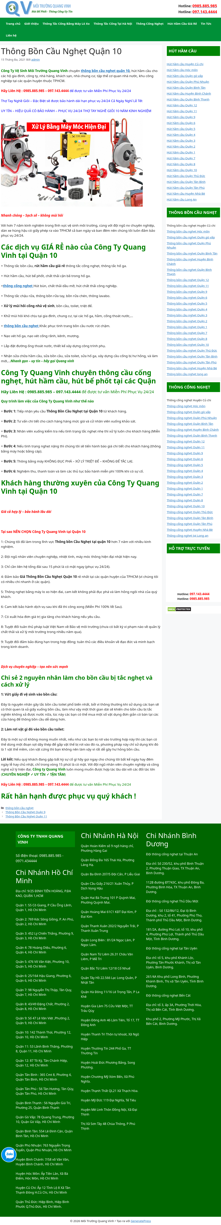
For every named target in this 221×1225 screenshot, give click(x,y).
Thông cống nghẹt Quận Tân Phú (189, 524)
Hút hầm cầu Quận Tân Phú (186, 188)
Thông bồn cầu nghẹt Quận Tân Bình (192, 356)
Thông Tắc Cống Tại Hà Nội (113, 24)
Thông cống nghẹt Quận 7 (185, 494)
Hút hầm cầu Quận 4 (181, 135)
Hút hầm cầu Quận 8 (181, 164)
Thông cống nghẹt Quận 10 (186, 506)
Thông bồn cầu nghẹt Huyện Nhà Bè (192, 368)
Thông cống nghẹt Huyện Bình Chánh (193, 429)
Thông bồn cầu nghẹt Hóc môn (188, 231)
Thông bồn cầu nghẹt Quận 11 (188, 286)
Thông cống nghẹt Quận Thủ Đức (190, 512)
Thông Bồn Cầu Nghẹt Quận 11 (26, 816)
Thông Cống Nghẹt (149, 24)
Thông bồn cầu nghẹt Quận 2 (187, 321)
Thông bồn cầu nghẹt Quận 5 (187, 303)
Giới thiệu (31, 24)
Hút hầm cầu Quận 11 (182, 111)
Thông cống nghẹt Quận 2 (185, 482)
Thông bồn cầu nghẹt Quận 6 (187, 297)
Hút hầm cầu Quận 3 (181, 140)
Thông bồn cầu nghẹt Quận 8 (187, 339)
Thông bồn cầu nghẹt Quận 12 (188, 280)
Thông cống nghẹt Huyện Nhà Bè (190, 530)
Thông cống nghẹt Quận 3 (185, 477)
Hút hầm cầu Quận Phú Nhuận (188, 82)
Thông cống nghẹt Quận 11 (186, 447)
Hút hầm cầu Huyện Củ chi (185, 64)
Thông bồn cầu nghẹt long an (187, 374)
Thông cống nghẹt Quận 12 (186, 441)
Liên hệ (11, 35)
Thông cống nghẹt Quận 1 (185, 488)
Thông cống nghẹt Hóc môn (186, 406)
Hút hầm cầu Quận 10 (182, 170)
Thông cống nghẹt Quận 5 (185, 465)
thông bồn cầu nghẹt (19, 808)
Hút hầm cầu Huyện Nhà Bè (186, 193)
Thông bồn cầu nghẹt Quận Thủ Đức (192, 350)
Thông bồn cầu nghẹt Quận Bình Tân (192, 253)
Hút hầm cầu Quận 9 (181, 117)
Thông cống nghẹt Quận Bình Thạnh (192, 435)
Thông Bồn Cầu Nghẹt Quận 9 (25, 812)
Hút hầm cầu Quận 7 (181, 158)
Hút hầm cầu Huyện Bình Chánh (189, 93)
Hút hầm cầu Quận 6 (181, 123)
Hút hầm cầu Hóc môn (182, 70)
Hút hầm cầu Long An (182, 199)
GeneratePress (141, 1221)
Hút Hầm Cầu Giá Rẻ (182, 24)
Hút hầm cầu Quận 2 (181, 146)
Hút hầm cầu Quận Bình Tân (186, 87)
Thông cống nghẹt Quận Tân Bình (190, 518)
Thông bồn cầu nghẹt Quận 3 (187, 315)
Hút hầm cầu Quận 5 (181, 129)
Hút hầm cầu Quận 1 (181, 152)
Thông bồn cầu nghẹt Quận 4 (187, 309)
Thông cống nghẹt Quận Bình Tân (190, 424)
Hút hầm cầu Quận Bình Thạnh (188, 99)
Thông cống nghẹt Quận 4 (185, 471)
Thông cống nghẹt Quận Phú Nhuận (192, 418)
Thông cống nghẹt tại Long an (187, 535)
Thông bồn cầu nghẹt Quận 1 (187, 327)
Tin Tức (206, 24)
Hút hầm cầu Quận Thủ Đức (186, 176)
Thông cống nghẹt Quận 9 (185, 453)
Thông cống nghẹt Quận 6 (185, 459)
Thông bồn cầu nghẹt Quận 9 (187, 292)
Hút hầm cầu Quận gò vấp (185, 76)
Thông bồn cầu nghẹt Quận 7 (187, 333)
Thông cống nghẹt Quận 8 (185, 500)
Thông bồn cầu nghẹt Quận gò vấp (191, 237)
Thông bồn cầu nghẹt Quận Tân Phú (192, 362)
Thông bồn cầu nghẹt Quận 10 (188, 345)
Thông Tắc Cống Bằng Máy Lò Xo (66, 24)
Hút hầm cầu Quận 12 (182, 105)
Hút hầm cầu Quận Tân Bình (186, 182)
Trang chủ (13, 24)
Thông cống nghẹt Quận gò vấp (189, 412)
